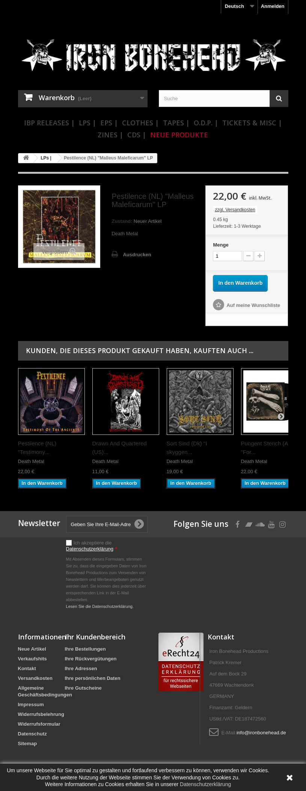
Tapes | (176, 122)
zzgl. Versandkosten (235, 209)
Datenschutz (32, 734)
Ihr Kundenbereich (95, 636)
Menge (220, 245)
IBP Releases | (49, 122)
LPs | (87, 122)
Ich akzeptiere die (92, 546)
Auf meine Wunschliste (253, 305)
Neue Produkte (179, 134)
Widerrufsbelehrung (41, 714)
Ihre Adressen (81, 668)
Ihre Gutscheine (83, 688)
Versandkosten (35, 678)
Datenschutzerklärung (89, 549)
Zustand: (122, 221)
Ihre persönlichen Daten (93, 678)
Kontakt (27, 668)
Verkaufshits (32, 659)
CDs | (136, 134)
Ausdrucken (137, 254)
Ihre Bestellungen (85, 649)
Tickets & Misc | (252, 122)
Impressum (31, 704)
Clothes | (140, 122)
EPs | (109, 122)
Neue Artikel (32, 649)
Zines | (110, 134)
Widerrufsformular (39, 724)
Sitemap (27, 743)
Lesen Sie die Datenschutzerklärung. (100, 606)
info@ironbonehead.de (261, 732)
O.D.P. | (206, 122)
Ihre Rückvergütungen (91, 659)
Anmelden (273, 6)
